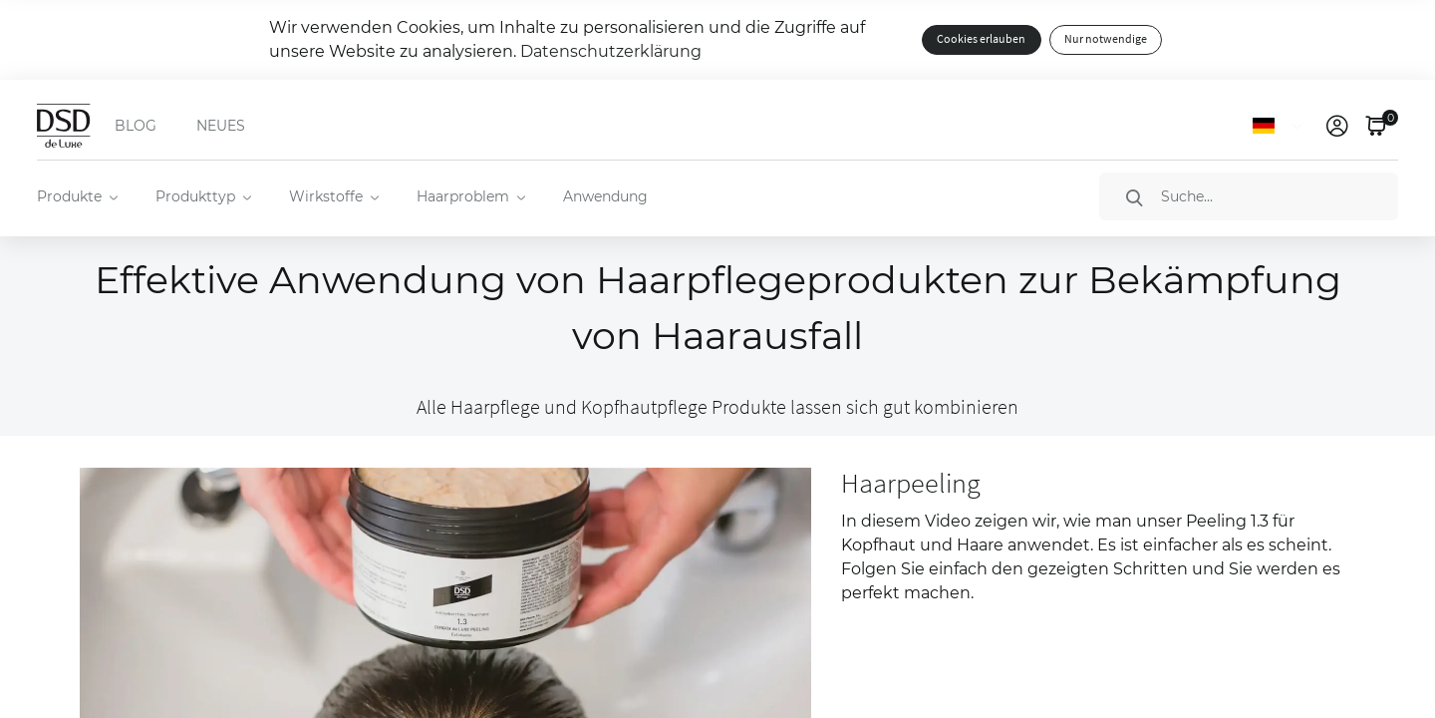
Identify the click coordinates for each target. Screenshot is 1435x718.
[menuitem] (76, 196)
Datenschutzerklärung (611, 51)
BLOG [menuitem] (135, 126)
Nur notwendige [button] (1105, 39)
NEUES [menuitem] (220, 126)
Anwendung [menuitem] (605, 196)
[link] (1337, 126)
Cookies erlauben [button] (981, 39)
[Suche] (1248, 196)
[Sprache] (1281, 126)
